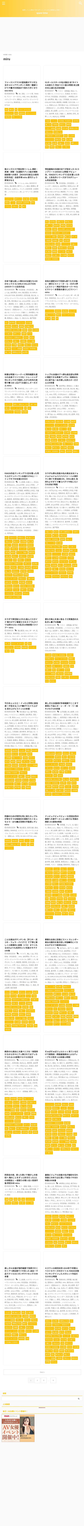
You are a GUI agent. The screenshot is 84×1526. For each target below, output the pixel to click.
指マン (74, 511)
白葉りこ (29, 482)
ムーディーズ (32, 192)
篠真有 (24, 499)
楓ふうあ (58, 100)
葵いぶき (50, 1185)
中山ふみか (67, 1194)
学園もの (7, 1194)
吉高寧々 (57, 627)
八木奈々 (57, 1191)
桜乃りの (65, 218)
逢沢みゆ (61, 406)
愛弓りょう (22, 187)
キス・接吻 (24, 301)
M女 (30, 97)
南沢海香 (25, 528)
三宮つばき (32, 494)
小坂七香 (25, 502)
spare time (42, 12)
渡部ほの (69, 215)
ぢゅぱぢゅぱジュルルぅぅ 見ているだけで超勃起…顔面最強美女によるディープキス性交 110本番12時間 (62, 1054)
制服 (30, 1185)
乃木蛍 (17, 1085)
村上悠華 (60, 111)
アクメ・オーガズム (19, 97)
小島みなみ (8, 528)
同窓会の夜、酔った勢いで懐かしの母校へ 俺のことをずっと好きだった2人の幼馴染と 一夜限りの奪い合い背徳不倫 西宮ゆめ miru (21, 1178)
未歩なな (65, 117)
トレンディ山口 (64, 292)
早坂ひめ (72, 108)
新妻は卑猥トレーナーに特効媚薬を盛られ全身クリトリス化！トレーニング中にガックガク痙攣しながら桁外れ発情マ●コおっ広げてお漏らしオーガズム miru (21, 380)
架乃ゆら (68, 712)
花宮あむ (34, 533)
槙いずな (17, 528)
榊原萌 (59, 102)
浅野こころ (56, 117)
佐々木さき (49, 1200)
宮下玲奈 (74, 1185)
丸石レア (68, 1290)
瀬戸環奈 (48, 212)
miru (34, 97)
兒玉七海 (72, 102)
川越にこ (70, 114)
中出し (65, 1200)
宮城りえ (26, 533)
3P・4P (62, 212)
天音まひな (16, 502)
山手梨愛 (70, 397)
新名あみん (13, 485)
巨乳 (49, 117)
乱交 (64, 114)
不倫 (25, 1188)
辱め (64, 627)
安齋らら (7, 514)
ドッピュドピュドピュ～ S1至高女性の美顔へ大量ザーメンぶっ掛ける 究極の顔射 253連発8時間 (62, 819)
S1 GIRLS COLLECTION (28, 531)
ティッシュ (18, 1188)
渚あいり (74, 91)
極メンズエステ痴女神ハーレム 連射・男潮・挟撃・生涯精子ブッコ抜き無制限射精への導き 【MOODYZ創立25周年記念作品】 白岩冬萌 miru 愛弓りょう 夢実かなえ (21, 175)
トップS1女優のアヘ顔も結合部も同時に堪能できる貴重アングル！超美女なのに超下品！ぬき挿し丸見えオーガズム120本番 (62, 378)
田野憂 (72, 117)
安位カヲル (15, 496)
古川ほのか (66, 1191)
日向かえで (19, 516)
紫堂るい (48, 209)
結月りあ (33, 525)
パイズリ (22, 953)
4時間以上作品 (72, 195)
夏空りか (73, 514)
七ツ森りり (49, 94)
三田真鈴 (66, 100)
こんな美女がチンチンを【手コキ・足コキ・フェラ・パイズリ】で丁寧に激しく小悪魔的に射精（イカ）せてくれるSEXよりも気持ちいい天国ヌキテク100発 (21, 944)
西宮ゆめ (25, 1191)
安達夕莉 (64, 1074)
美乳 (70, 1302)
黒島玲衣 (23, 494)
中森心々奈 (69, 1310)
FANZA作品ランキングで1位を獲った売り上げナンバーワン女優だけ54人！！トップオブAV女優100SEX (20, 476)
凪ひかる (7, 318)
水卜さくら (73, 1200)
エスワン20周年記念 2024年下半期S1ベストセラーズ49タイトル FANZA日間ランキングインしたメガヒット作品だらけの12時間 (62, 1274)
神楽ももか (55, 105)
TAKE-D (7, 97)
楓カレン (69, 1211)
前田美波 (31, 499)
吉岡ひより (8, 505)
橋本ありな (57, 953)
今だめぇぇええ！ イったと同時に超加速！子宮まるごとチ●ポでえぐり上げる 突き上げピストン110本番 (21, 703)
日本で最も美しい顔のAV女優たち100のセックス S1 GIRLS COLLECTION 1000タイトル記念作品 (21, 280)
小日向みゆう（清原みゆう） (20, 307)
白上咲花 (64, 108)
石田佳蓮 (28, 292)
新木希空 (20, 292)
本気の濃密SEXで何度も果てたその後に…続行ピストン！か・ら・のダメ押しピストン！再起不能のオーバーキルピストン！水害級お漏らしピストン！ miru (61, 283)
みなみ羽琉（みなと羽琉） (61, 198)
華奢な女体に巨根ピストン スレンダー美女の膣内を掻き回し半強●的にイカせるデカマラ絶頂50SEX (62, 941)
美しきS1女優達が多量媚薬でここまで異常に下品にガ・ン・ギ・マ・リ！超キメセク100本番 (62, 703)
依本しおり (51, 717)
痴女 (29, 187)
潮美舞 (15, 519)
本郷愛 (65, 102)
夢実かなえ (8, 189)
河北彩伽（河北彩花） (60, 97)
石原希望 (61, 1205)
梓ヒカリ (73, 1197)
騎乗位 (34, 187)
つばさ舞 (10, 516)
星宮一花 (14, 522)
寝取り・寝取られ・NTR (23, 397)
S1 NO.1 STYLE (15, 105)
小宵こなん (24, 511)
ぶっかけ (74, 859)
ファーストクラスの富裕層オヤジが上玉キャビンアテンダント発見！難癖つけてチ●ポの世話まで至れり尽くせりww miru (21, 86)
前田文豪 (30, 828)
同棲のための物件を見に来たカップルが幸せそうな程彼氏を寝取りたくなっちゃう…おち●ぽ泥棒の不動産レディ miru (21, 820)
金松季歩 (50, 100)
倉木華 (58, 114)
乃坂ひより (20, 491)
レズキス (57, 1068)
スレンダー (63, 295)
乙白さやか (51, 633)
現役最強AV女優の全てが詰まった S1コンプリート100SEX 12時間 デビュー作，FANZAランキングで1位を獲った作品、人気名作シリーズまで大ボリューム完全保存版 (62, 175)
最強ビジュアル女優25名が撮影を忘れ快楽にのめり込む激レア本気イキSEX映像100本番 (61, 1176)
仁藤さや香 (24, 525)
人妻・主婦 (31, 392)
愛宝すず (33, 488)
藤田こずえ (69, 853)
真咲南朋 (7, 195)
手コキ (34, 956)
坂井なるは (65, 514)
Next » (42, 1371)
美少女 (35, 292)
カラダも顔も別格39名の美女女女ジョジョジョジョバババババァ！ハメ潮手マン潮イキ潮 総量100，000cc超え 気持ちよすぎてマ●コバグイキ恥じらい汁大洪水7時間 (62, 479)
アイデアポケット (14, 1191)
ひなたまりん (64, 496)
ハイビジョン (59, 94)
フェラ (24, 189)
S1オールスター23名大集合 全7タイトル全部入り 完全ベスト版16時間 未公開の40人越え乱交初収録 (62, 85)
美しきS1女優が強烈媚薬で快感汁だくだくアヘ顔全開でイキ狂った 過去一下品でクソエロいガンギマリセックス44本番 (21, 1274)
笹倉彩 (24, 737)
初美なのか (73, 187)
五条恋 (68, 94)
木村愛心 (56, 204)
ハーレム (21, 184)
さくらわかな (67, 1202)
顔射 (73, 862)
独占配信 (52, 111)
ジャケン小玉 (17, 400)
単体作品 (26, 102)
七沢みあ (66, 1185)
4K (19, 94)
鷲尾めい (62, 195)
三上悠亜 (21, 482)
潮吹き (26, 100)
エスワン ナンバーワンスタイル (16, 295)
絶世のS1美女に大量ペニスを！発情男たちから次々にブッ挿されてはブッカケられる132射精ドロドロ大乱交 (21, 1054)
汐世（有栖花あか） (63, 511)
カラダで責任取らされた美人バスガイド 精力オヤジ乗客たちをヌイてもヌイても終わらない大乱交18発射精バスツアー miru (21, 620)
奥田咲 (55, 209)
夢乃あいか (49, 189)
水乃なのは (53, 491)
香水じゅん (68, 636)
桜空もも (57, 1188)
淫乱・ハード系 (28, 94)
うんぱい (33, 511)
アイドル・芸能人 (24, 967)
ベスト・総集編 (64, 91)
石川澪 (47, 1202)
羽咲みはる (11, 508)
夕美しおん (26, 505)
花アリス (56, 833)
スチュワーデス (17, 100)
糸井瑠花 (60, 206)
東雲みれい (29, 522)
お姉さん (17, 189)
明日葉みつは (66, 105)
